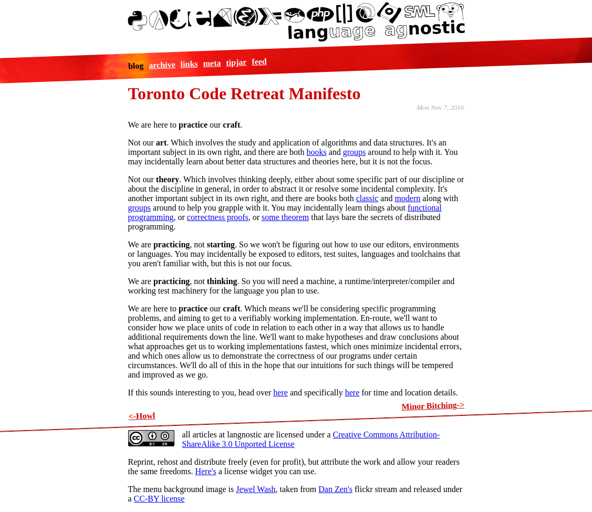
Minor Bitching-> (432, 405)
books (316, 152)
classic (367, 198)
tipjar (236, 62)
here (280, 392)
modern (407, 198)
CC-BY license (159, 498)
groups (354, 152)
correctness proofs (217, 217)
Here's (205, 471)
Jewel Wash (255, 489)
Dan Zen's (335, 489)
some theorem (285, 217)
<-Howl (141, 416)
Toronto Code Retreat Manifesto (244, 93)
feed (259, 61)
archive (162, 65)
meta (212, 63)
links (189, 63)
